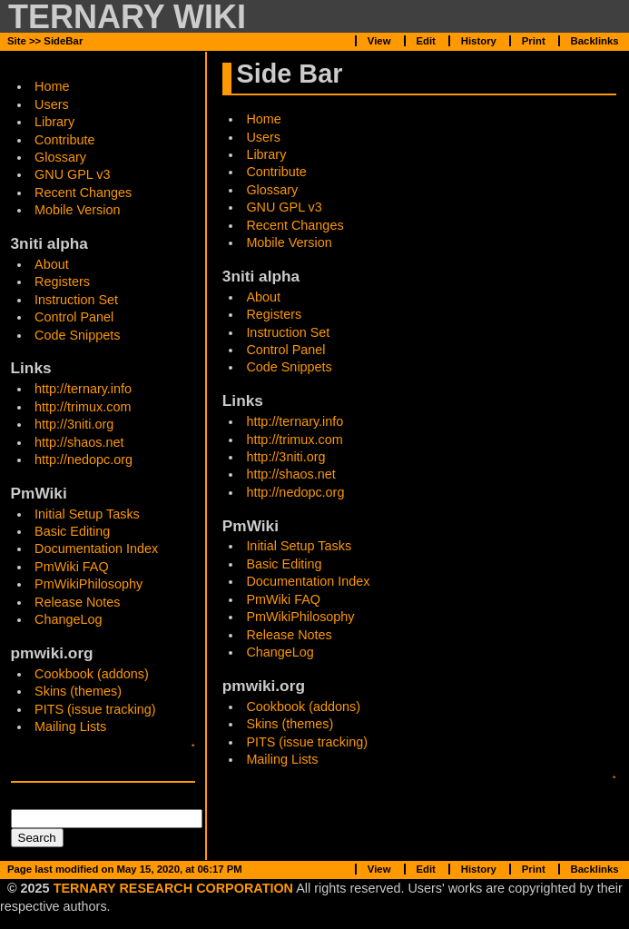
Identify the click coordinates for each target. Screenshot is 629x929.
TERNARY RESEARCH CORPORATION (173, 888)
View (379, 40)
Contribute (64, 140)
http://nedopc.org (83, 459)
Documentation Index (96, 548)
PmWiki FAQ (71, 566)
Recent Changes (83, 192)
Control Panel (73, 317)
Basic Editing (72, 531)
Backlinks (595, 40)
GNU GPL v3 (72, 174)
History (478, 40)
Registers (62, 281)
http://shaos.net (78, 442)
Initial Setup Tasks (87, 514)
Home (263, 119)
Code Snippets (77, 335)
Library (54, 121)
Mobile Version (77, 210)
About (51, 264)
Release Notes (77, 602)
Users (51, 104)
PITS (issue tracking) (95, 709)
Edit (425, 40)
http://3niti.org (73, 424)
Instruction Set (76, 299)
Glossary (60, 157)
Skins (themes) (78, 691)
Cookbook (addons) (91, 674)
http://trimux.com (82, 407)
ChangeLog (68, 619)
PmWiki (39, 493)
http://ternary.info (83, 388)
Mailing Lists (70, 726)
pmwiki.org (52, 653)
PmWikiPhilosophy (88, 584)
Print (533, 40)
